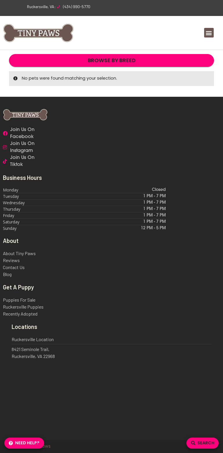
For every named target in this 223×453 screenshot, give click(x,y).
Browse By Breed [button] (112, 60)
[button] (209, 32)
